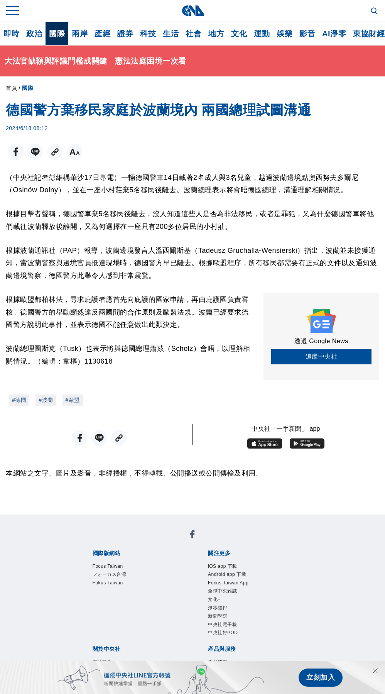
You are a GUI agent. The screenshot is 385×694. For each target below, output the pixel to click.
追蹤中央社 (322, 356)
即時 (11, 33)
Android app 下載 (227, 574)
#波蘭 (46, 400)
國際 (57, 33)
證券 (125, 33)
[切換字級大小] (75, 152)
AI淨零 (334, 33)
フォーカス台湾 (110, 574)
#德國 (19, 400)
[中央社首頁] (192, 10)
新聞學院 (217, 616)
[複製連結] (55, 152)
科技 (148, 33)
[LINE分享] (35, 152)
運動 (262, 33)
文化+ (214, 599)
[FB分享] (16, 152)
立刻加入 (320, 677)
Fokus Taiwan (108, 583)
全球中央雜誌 (222, 591)
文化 (239, 33)
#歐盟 (73, 400)
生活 (171, 33)
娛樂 (284, 33)
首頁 (11, 88)
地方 (216, 33)
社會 (193, 33)
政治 (34, 33)
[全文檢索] (375, 11)
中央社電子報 (222, 624)
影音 (307, 33)
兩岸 (80, 33)
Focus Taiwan (108, 566)
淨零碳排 (217, 608)
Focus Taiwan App (228, 583)
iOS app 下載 (222, 566)
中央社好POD (223, 632)
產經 (102, 33)
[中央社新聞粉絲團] (192, 535)
